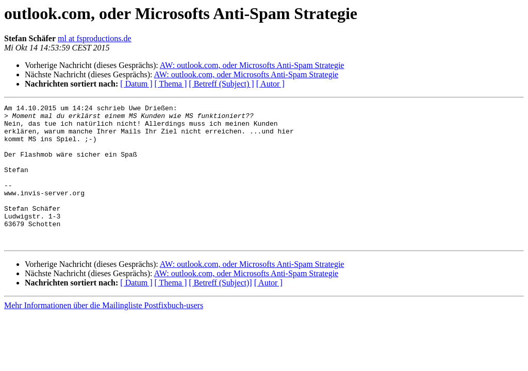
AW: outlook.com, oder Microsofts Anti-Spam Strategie (252, 65)
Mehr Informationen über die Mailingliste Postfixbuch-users (103, 333)
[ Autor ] (270, 83)
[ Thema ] (171, 83)
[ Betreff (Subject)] (220, 310)
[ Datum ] (136, 83)
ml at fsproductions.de (94, 38)
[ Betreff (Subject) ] (221, 83)
